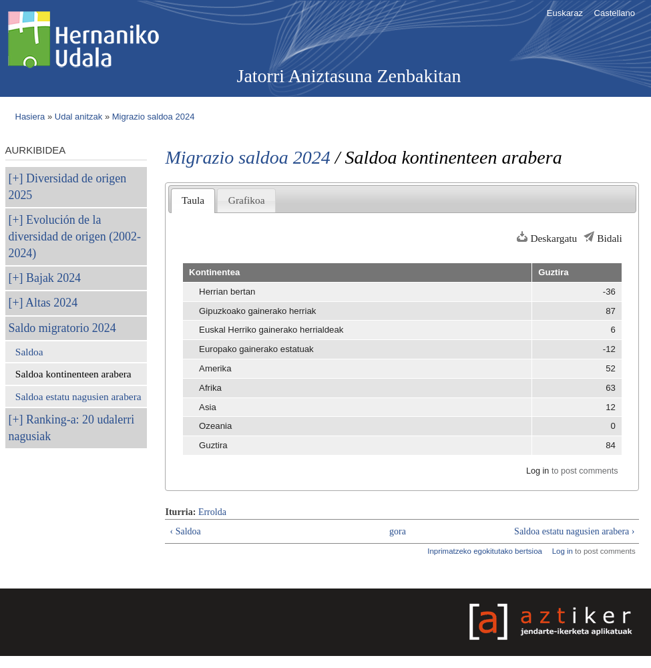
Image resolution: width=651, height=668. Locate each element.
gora (397, 531)
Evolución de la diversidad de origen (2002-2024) (75, 236)
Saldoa (29, 351)
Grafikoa (246, 200)
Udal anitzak (79, 117)
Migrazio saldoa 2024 (153, 117)
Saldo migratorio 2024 (62, 328)
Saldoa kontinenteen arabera (73, 373)
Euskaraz (565, 13)
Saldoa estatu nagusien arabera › (574, 531)
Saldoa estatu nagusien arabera (78, 396)
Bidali (609, 238)
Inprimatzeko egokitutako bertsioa (484, 551)
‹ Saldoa (185, 531)
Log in (537, 471)
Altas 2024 (51, 302)
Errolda (212, 512)
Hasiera (30, 117)
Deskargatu (553, 238)
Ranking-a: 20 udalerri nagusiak (72, 428)
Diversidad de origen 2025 (68, 187)
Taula (193, 200)
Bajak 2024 (53, 278)
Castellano (614, 13)
